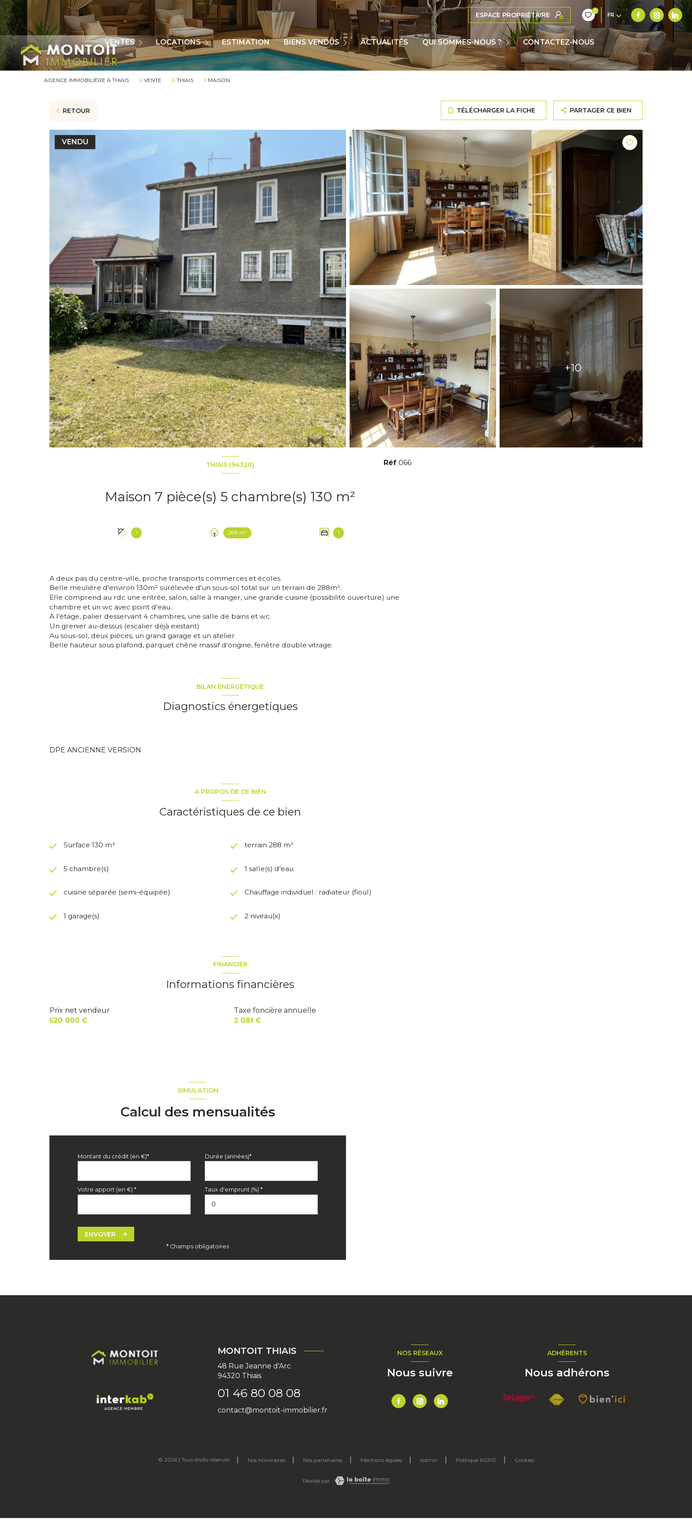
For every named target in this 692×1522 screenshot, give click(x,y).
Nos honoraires (266, 1464)
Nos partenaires (322, 1464)
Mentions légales (381, 1464)
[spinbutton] (261, 1208)
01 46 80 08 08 (259, 1397)
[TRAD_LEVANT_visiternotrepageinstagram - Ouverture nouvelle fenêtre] (494, 15)
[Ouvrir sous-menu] (142, 43)
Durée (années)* (228, 1160)
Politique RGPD (476, 1464)
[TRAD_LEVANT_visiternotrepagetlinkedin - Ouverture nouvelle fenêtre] (512, 15)
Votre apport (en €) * (107, 1193)
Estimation (246, 42)
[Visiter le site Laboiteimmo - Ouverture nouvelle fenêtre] (361, 1484)
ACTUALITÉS (384, 42)
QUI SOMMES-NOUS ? (462, 42)
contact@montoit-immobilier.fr (272, 1414)
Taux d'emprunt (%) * (234, 1193)
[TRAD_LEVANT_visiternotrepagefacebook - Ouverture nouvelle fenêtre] (475, 15)
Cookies (524, 1464)
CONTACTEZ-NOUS (558, 42)
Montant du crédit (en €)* (113, 1160)
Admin (429, 1464)
